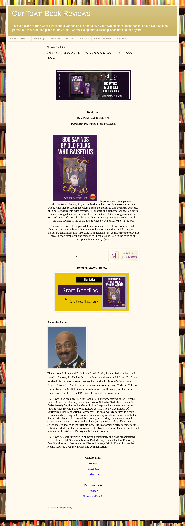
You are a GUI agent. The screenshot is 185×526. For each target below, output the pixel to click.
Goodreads (84, 38)
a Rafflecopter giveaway (59, 507)
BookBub (121, 38)
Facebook (93, 468)
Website (93, 463)
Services (25, 38)
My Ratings (39, 38)
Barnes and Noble (102, 38)
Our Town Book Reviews (51, 13)
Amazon (69, 38)
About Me (55, 38)
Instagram (93, 474)
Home (13, 38)
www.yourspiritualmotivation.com (109, 415)
